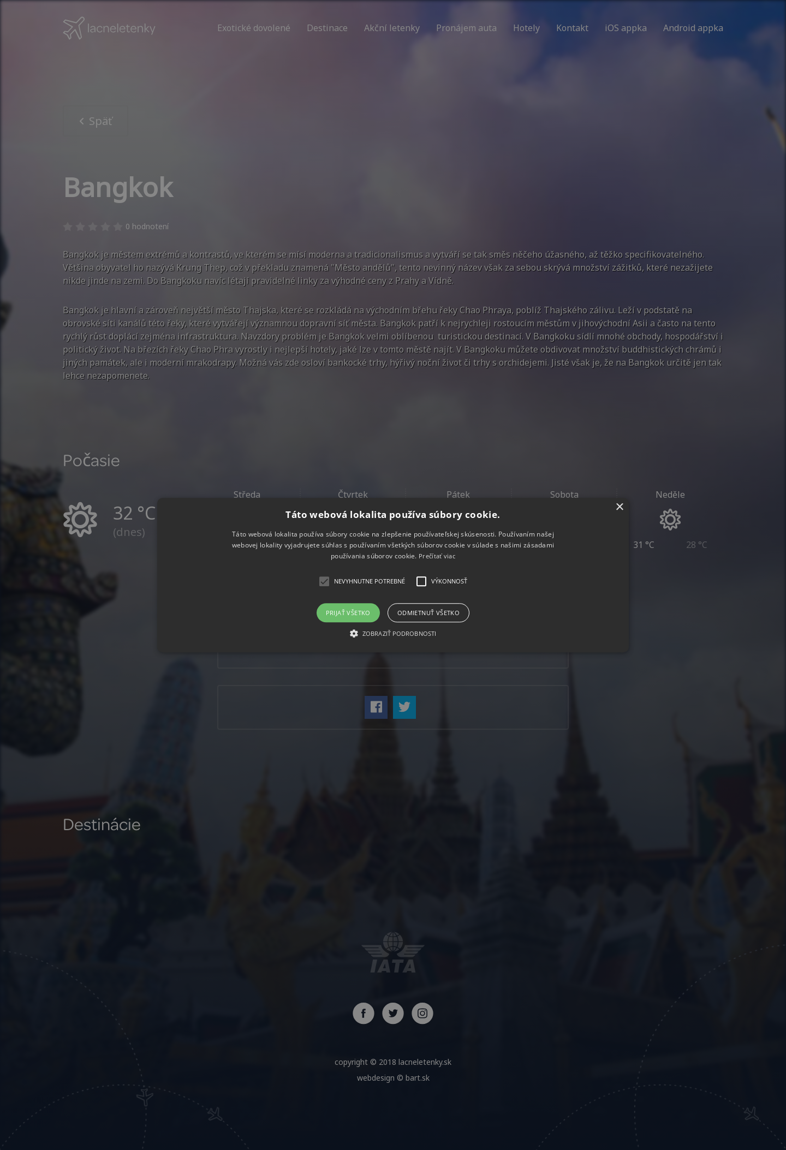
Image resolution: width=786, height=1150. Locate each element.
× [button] (619, 507)
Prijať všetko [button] (348, 613)
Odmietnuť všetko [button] (428, 613)
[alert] (393, 575)
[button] (393, 575)
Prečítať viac (437, 556)
